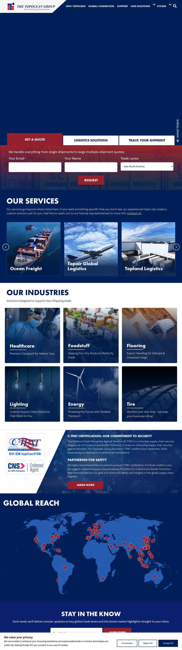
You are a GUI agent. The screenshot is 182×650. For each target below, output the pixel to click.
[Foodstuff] (91, 332)
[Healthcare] (32, 332)
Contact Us (134, 210)
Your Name (73, 158)
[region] (91, 641)
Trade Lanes (129, 158)
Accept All (168, 643)
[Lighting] (32, 390)
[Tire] (149, 390)
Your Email (18, 158)
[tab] (35, 139)
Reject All (147, 643)
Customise (127, 643)
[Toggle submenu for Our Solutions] (154, 4)
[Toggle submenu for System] (170, 4)
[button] (175, 6)
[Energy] (91, 390)
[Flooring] (149, 332)
